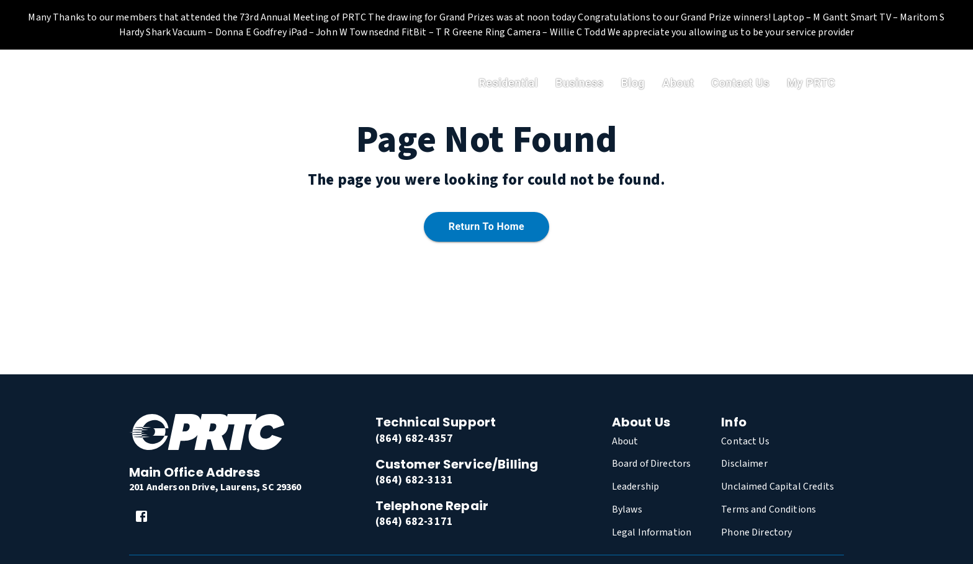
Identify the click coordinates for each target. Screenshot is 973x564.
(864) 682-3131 (414, 480)
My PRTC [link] (811, 83)
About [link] (678, 83)
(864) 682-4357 (414, 438)
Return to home (486, 227)
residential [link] (508, 83)
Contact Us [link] (740, 83)
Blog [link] (633, 83)
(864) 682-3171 (414, 521)
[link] (141, 516)
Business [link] (579, 83)
